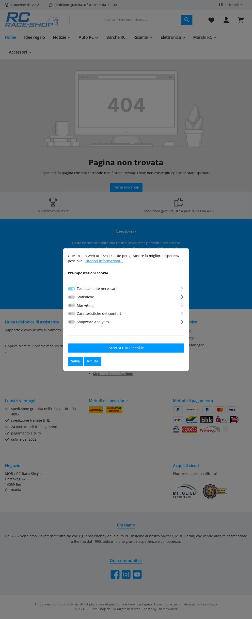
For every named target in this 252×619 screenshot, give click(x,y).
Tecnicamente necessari (97, 288)
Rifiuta (92, 361)
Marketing (85, 305)
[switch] (71, 297)
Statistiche (85, 297)
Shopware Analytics (93, 322)
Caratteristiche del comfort (99, 313)
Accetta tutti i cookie (126, 348)
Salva (75, 361)
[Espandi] (182, 288)
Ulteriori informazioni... (104, 261)
